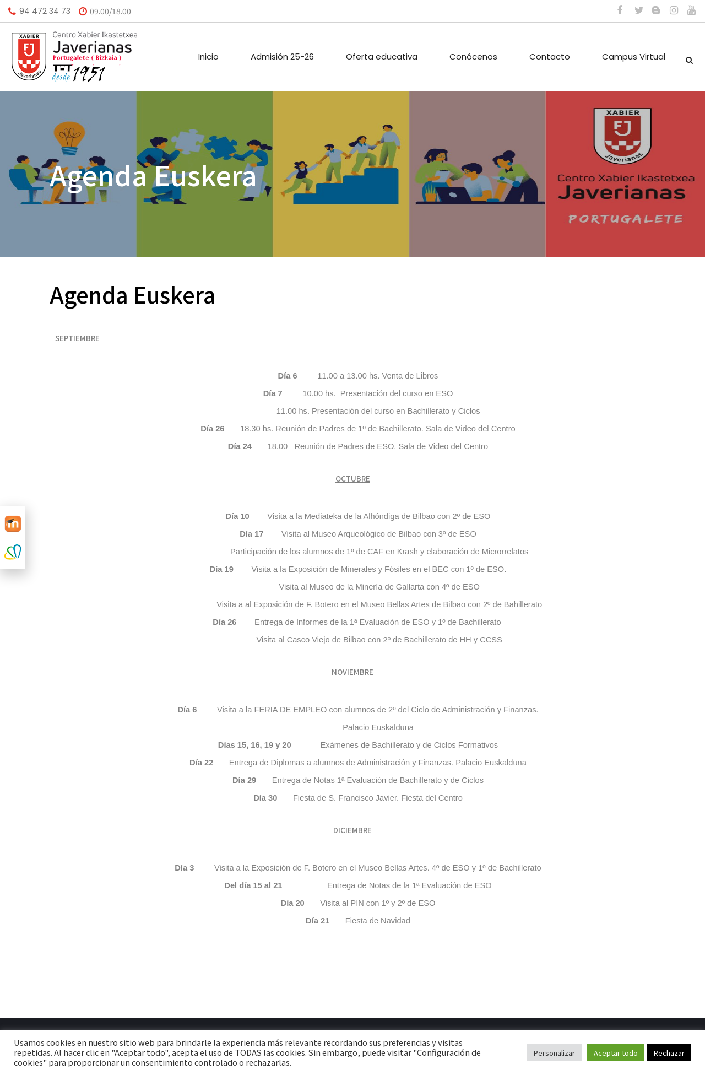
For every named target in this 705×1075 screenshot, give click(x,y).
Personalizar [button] (554, 1052)
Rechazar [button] (669, 1052)
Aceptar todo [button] (616, 1052)
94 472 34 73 (44, 11)
